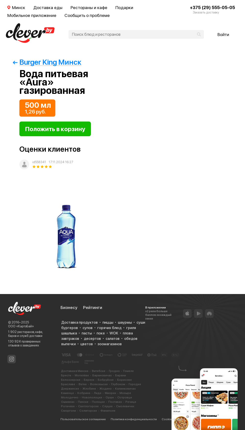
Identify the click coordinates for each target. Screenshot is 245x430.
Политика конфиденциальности (134, 419)
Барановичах (102, 375)
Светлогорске (88, 406)
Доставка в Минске (74, 371)
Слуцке (107, 406)
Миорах (110, 393)
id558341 (39, 162)
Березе (89, 379)
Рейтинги (92, 307)
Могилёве (82, 375)
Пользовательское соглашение (83, 419)
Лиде (97, 393)
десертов (92, 338)
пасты (87, 333)
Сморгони (68, 410)
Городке (135, 384)
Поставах (115, 402)
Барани (120, 375)
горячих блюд (109, 328)
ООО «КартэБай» (21, 326)
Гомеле (128, 371)
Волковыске (99, 384)
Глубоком (118, 384)
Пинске (83, 402)
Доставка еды (47, 7)
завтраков (70, 338)
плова (128, 333)
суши (140, 322)
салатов (113, 338)
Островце (124, 397)
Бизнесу (69, 307)
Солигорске (88, 410)
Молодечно (69, 397)
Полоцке (98, 402)
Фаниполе (107, 410)
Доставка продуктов (79, 322)
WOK (114, 333)
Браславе (68, 384)
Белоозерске (70, 379)
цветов (86, 344)
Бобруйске (106, 379)
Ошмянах (67, 402)
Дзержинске (70, 388)
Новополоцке (92, 397)
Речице (130, 402)
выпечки (68, 344)
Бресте (66, 375)
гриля (131, 328)
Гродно (114, 371)
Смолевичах (125, 406)
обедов (130, 338)
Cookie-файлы (172, 419)
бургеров (69, 328)
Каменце (67, 393)
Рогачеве (68, 406)
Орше (110, 397)
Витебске (98, 371)
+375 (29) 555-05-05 (212, 7)
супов (88, 328)
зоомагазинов (110, 344)
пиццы (107, 322)
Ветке (83, 384)
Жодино (105, 388)
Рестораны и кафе (89, 7)
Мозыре (125, 393)
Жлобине (89, 388)
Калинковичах (125, 388)
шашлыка (69, 333)
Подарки (124, 7)
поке (101, 333)
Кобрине (83, 393)
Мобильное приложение (31, 15)
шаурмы (125, 322)
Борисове (124, 379)
